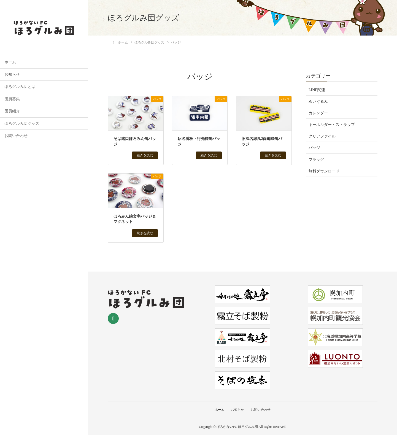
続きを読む (145, 155)
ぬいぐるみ (318, 101)
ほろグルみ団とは (19, 87)
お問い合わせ (16, 136)
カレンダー (318, 113)
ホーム (10, 62)
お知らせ (12, 74)
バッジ (314, 148)
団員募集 (12, 99)
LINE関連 (317, 90)
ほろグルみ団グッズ (21, 123)
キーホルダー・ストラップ (332, 125)
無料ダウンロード (324, 171)
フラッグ (316, 160)
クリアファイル (322, 136)
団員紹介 (12, 111)
